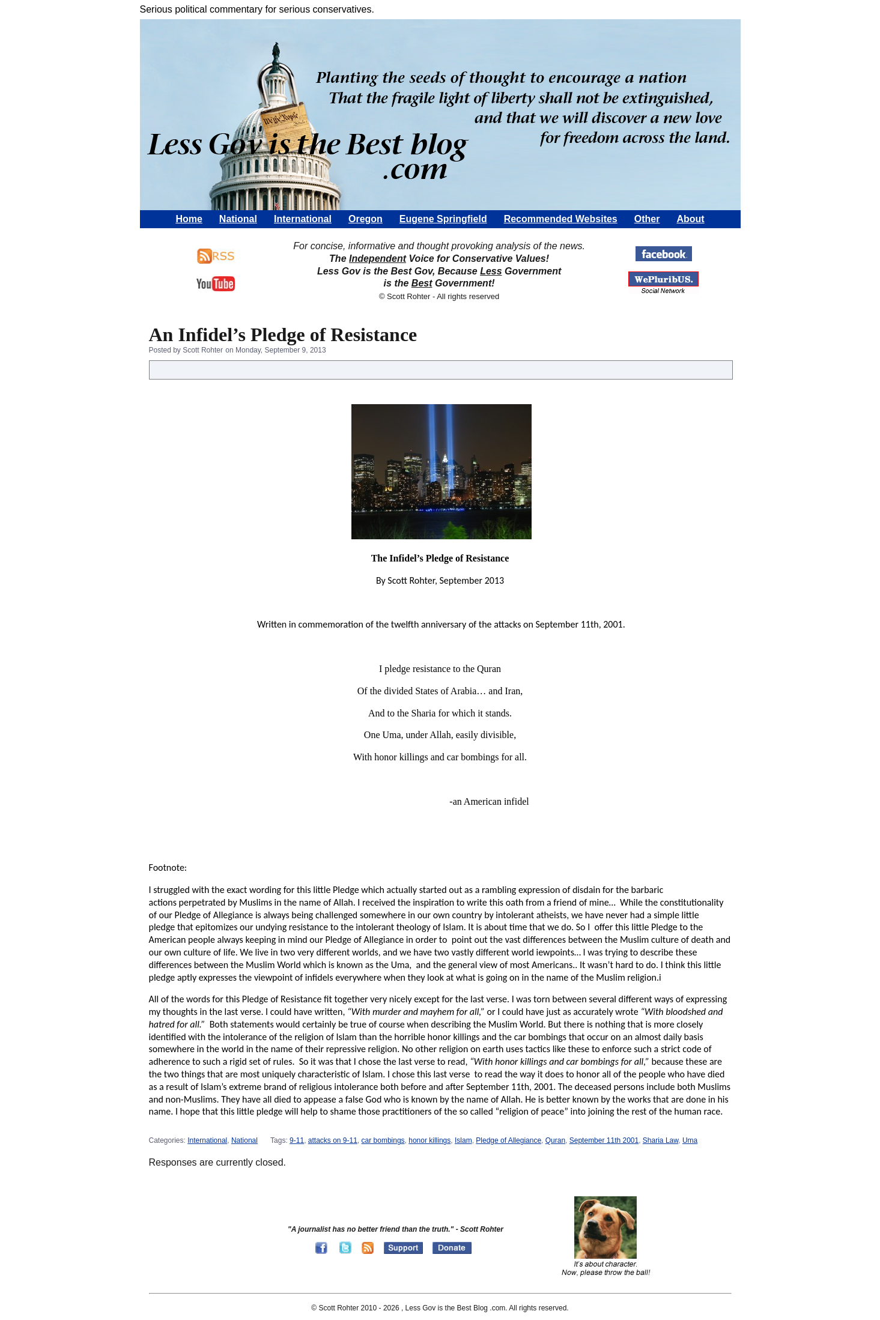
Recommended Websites (561, 219)
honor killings (429, 1140)
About (690, 219)
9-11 (297, 1140)
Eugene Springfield (443, 219)
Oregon (365, 219)
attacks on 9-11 (332, 1140)
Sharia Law (660, 1140)
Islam (463, 1140)
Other (647, 219)
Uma (689, 1140)
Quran (555, 1140)
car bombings (383, 1140)
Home (188, 219)
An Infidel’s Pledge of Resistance (283, 334)
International (303, 219)
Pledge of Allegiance (508, 1140)
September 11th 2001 (604, 1140)
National (238, 219)
